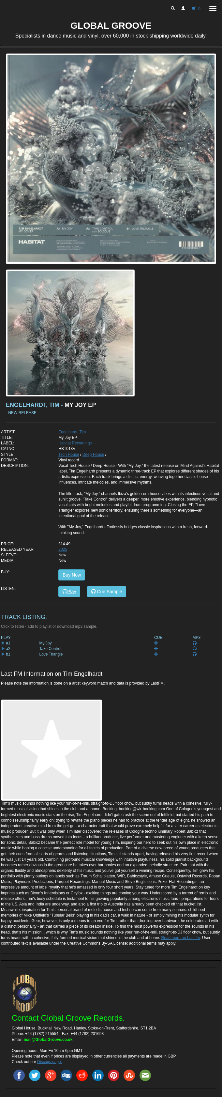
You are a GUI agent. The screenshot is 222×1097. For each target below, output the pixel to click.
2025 (62, 549)
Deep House (93, 454)
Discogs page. (49, 1061)
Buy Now (72, 575)
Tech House (68, 454)
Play (69, 591)
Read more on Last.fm (180, 937)
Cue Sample (106, 591)
